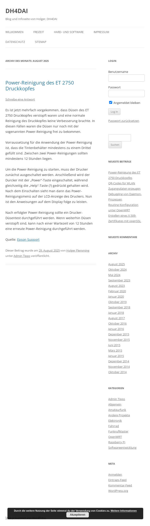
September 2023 (119, 280)
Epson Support (28, 239)
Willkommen (14, 32)
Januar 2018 (116, 313)
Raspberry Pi (116, 442)
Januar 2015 (116, 356)
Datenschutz (15, 42)
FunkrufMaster (118, 431)
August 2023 (116, 286)
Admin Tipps (22, 256)
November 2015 (119, 340)
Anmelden (115, 475)
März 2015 (115, 350)
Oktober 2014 (117, 372)
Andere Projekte (119, 415)
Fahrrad (113, 426)
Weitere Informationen (124, 510)
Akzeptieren (77, 514)
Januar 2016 (116, 329)
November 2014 (119, 367)
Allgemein (114, 404)
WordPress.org (118, 491)
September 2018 (119, 307)
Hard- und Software (69, 32)
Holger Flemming (77, 250)
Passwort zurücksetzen (123, 121)
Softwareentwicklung (122, 448)
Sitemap (40, 42)
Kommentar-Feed (120, 485)
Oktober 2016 (117, 323)
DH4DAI (16, 11)
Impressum (101, 32)
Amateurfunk (117, 410)
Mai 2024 (114, 275)
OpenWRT (115, 437)
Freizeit (38, 32)
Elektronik (115, 421)
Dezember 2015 (118, 334)
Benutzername (118, 72)
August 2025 (116, 264)
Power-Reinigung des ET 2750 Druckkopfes (39, 85)
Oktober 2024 (117, 269)
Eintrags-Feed (117, 480)
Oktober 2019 (117, 302)
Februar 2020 (117, 291)
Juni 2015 (114, 345)
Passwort (114, 87)
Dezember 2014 (118, 361)
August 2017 (116, 318)
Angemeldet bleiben (124, 103)
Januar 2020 (116, 296)
